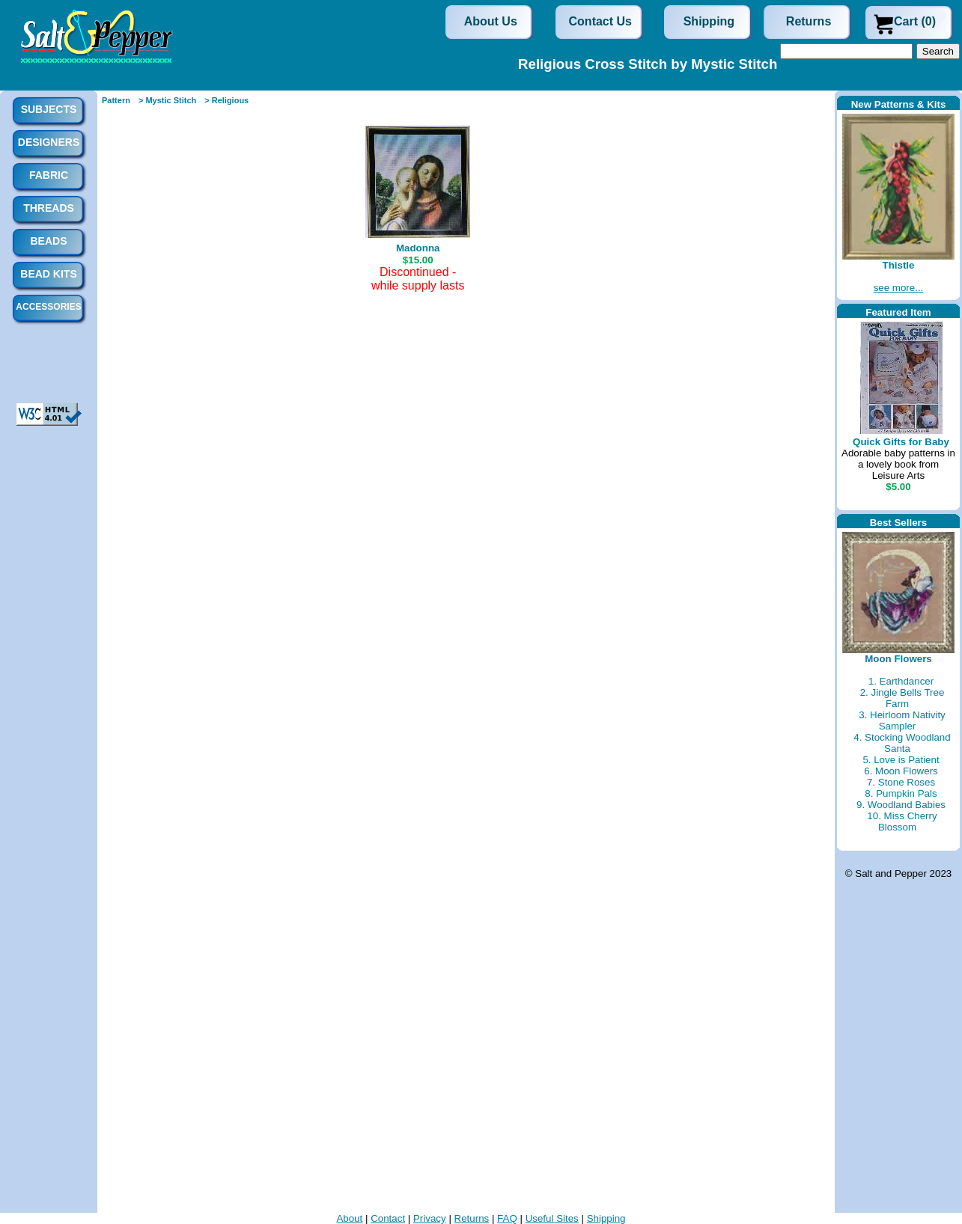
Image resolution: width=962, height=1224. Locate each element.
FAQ (507, 1218)
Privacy (429, 1218)
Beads (48, 241)
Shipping (709, 21)
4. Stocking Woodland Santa (901, 743)
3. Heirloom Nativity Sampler (902, 720)
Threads (48, 208)
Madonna (418, 248)
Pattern (116, 100)
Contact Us (600, 21)
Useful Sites (552, 1218)
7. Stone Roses (901, 782)
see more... (899, 287)
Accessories (48, 307)
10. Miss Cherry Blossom (902, 821)
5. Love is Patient (900, 759)
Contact (388, 1218)
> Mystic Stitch (167, 100)
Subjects (49, 109)
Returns (808, 21)
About (349, 1218)
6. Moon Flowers (901, 771)
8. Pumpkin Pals (901, 793)
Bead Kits (48, 274)
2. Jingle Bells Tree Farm (902, 698)
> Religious (226, 100)
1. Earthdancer (901, 681)
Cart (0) (915, 21)
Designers (48, 142)
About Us (490, 21)
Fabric (48, 175)
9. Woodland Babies (901, 804)
